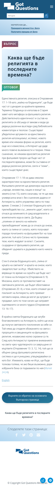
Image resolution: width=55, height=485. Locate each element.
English (6, 380)
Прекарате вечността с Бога (25, 28)
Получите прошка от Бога (24, 31)
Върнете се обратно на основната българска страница (27, 397)
